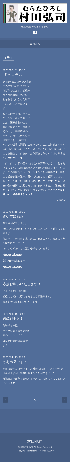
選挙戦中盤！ (13, 318)
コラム (8, 58)
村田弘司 (35, 442)
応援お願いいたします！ (22, 284)
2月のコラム (12, 75)
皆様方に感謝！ (15, 216)
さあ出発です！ (15, 362)
